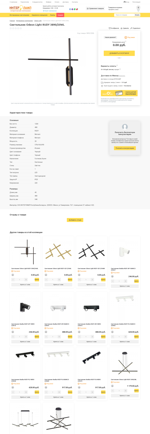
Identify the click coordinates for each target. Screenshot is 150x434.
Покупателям (25, 2)
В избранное (115, 28)
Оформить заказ (114, 9)
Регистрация (136, 2)
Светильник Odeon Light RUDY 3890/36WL (24, 268)
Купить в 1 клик (25, 284)
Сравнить (126, 28)
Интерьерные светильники (19, 15)
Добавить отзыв (75, 220)
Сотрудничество (37, 2)
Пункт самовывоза (51, 11)
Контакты (75, 2)
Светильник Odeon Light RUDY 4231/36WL (58, 268)
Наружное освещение (39, 15)
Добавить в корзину (119, 53)
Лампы (52, 15)
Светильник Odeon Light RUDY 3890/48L (124, 379)
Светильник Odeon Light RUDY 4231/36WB (91, 268)
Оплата (57, 2)
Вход (127, 2)
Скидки (60, 15)
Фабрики (48, 2)
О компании (13, 2)
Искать (137, 15)
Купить (31, 279)
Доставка (66, 2)
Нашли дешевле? (110, 37)
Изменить (122, 76)
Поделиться (136, 28)
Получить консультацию (125, 148)
